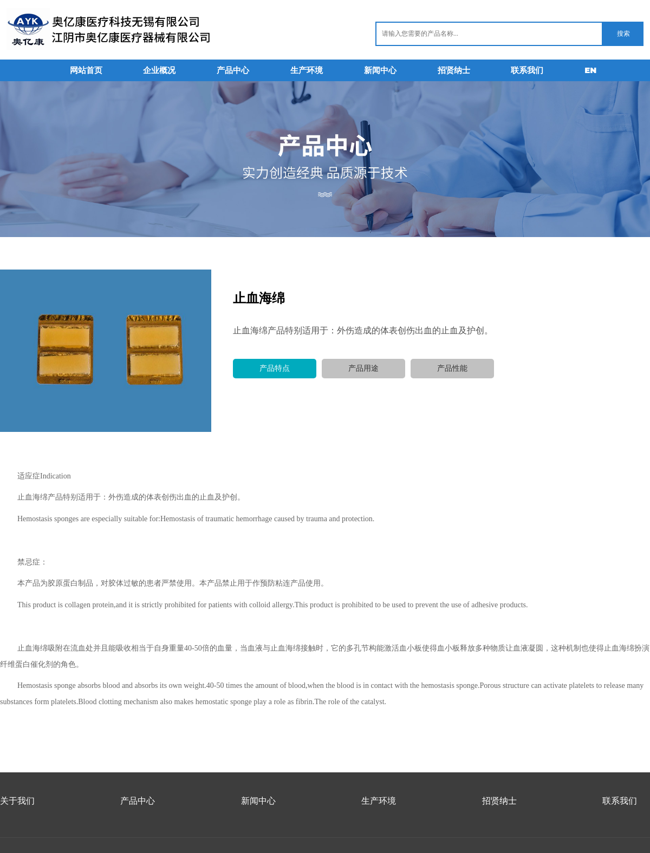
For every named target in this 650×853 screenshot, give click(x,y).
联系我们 (527, 70)
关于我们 (17, 800)
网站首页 (86, 70)
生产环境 (306, 70)
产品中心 (233, 70)
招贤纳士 (454, 70)
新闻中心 (380, 70)
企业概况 (159, 70)
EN (590, 70)
